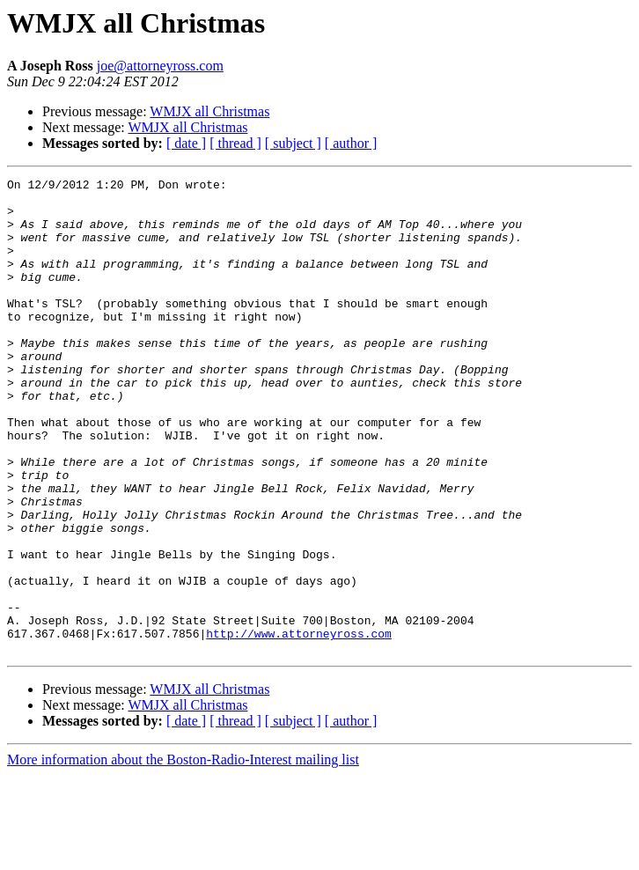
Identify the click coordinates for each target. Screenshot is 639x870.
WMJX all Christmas (209, 111)
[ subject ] (293, 143)
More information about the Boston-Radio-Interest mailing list (183, 854)
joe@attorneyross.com (160, 65)
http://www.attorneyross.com (299, 726)
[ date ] (186, 143)
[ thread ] (235, 143)
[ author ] (351, 143)
